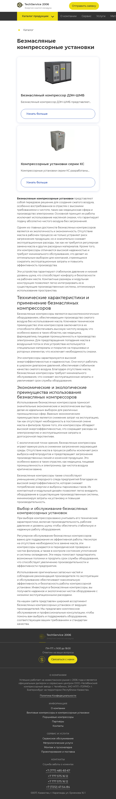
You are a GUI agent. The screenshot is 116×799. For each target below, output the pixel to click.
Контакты (58, 726)
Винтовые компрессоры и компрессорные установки (58, 712)
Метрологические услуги (58, 743)
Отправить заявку (84, 5)
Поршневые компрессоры (58, 717)
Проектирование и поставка (58, 751)
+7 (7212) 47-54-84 (58, 786)
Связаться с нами (62, 659)
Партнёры (58, 721)
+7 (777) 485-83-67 (58, 770)
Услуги (100, 16)
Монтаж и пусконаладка (58, 747)
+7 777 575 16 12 (58, 776)
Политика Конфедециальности (58, 695)
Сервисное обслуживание (58, 738)
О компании (68, 16)
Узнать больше (37, 113)
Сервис (86, 16)
